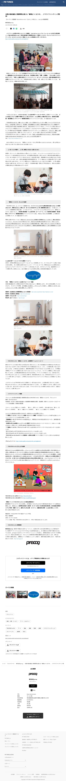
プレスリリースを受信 (42, 2)
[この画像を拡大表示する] (10, 594)
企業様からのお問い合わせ (25, 776)
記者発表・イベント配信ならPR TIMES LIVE (31, 742)
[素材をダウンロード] (21, 28)
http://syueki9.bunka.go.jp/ (29, 498)
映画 (35, 628)
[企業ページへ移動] (33, 674)
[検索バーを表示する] (64, 2)
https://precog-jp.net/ (31, 694)
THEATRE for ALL (11, 628)
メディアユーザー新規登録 (33, 570)
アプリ (20, 5)
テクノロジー (8, 5)
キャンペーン (10, 614)
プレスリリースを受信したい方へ (12, 744)
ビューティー (32, 5)
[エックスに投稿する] (11, 28)
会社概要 (13, 774)
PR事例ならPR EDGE (47, 742)
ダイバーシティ (10, 631)
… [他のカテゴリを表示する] (54, 4)
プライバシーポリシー (21, 774)
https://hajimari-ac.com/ (48, 291)
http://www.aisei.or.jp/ (25, 293)
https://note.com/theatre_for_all (15, 138)
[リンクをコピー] (23, 28)
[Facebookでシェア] (14, 28)
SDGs (24, 631)
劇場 (40, 628)
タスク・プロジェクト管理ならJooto (51, 736)
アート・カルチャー (25, 621)
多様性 (18, 631)
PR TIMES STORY (25, 736)
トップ (3, 663)
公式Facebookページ (9, 757)
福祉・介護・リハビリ (12, 621)
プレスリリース (10, 663)
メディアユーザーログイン (33, 562)
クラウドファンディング (49, 628)
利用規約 (37, 774)
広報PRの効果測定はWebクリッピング (30, 747)
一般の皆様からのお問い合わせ (39, 776)
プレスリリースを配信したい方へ (12, 746)
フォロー (33, 685)
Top (2, 5)
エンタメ (25, 5)
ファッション (40, 5)
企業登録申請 (52, 2)
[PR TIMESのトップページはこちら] (8, 2)
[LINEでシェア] (16, 28)
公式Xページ (7, 763)
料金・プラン (7, 741)
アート (19, 628)
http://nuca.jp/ (22, 297)
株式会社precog (19, 663)
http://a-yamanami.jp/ (22, 295)
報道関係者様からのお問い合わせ (48, 774)
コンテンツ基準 (31, 774)
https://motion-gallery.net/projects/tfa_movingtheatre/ (16, 39)
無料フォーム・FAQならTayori (49, 739)
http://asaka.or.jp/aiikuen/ (37, 291)
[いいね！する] (6, 28)
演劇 (30, 628)
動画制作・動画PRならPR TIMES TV (29, 739)
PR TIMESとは (8, 738)
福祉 (25, 628)
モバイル (15, 5)
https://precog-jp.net (18, 538)
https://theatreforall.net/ (26, 496)
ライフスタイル (49, 5)
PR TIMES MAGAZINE (26, 745)
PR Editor (24, 750)
